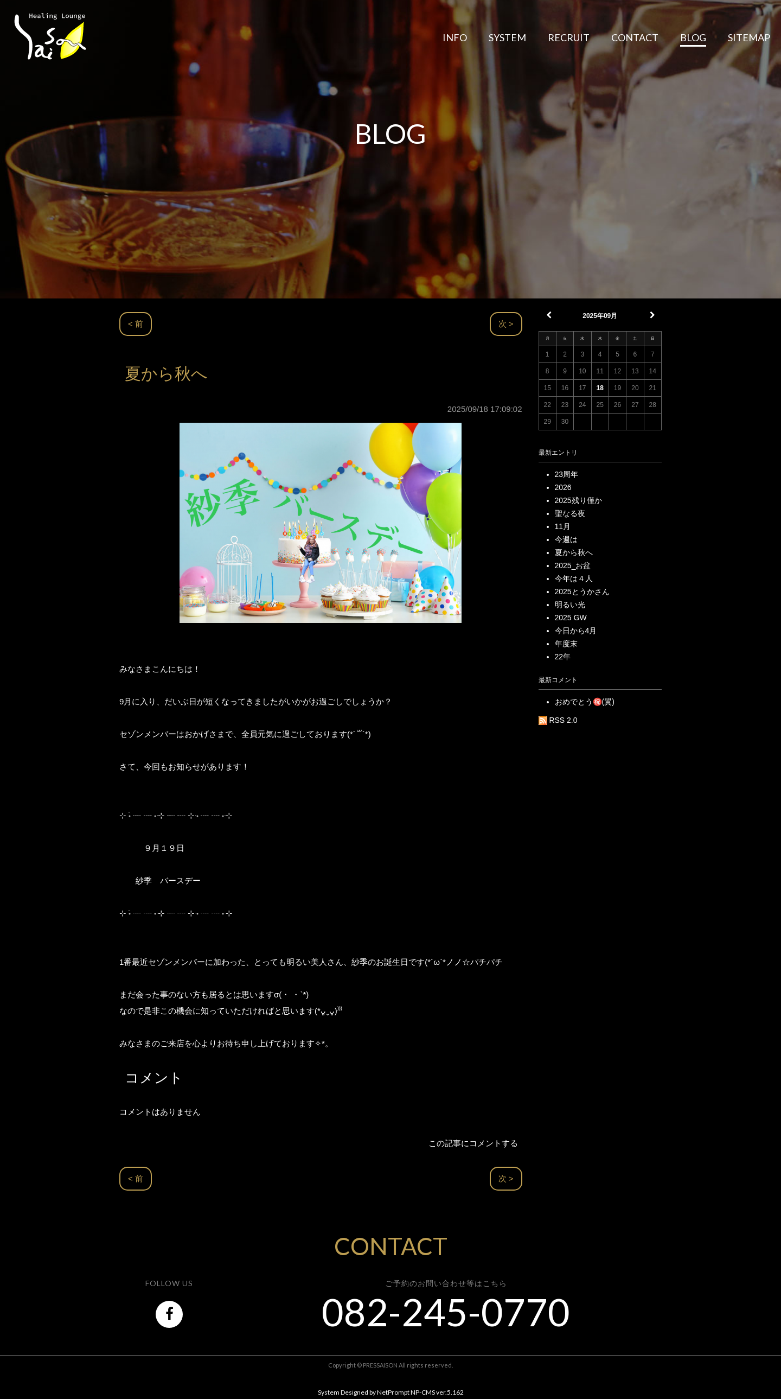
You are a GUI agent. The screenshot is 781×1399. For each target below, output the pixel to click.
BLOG (693, 37)
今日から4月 (576, 630)
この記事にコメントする (473, 1143)
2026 (563, 487)
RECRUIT (569, 37)
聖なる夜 (570, 513)
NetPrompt (393, 1392)
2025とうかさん (582, 591)
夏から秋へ (574, 552)
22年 (563, 656)
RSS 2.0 (558, 720)
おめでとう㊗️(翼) (584, 701)
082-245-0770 (446, 1311)
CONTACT (634, 37)
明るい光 (570, 604)
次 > (506, 323)
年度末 (566, 643)
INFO (455, 37)
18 (600, 388)
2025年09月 (599, 316)
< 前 (135, 323)
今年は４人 (574, 578)
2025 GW (571, 617)
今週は (566, 539)
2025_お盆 (573, 565)
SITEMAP (749, 37)
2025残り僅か (578, 500)
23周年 (567, 474)
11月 (563, 526)
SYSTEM (507, 37)
